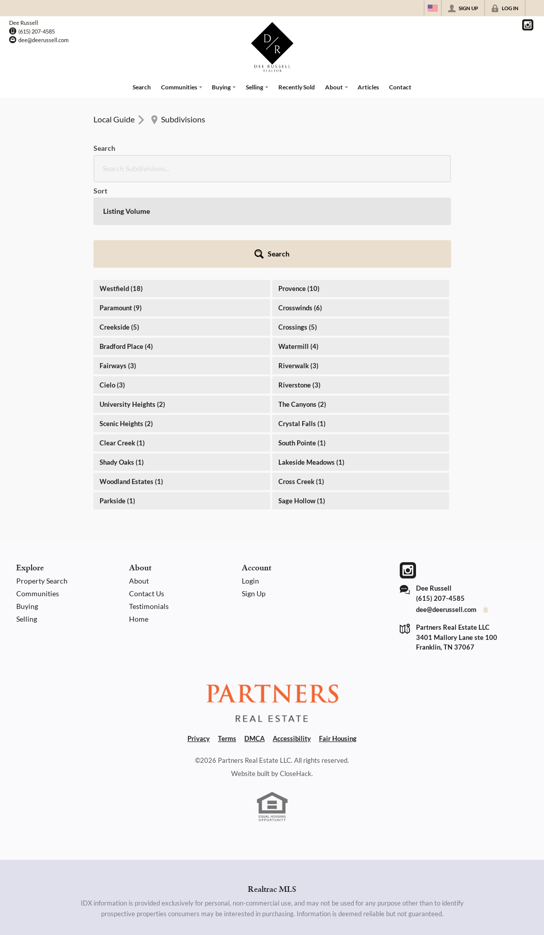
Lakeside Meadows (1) (311, 374)
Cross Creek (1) (301, 393)
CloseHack (295, 685)
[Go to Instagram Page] (527, 24)
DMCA (254, 650)
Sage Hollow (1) (301, 412)
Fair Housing (338, 650)
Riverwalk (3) (298, 277)
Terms (227, 650)
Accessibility (292, 650)
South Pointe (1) (302, 354)
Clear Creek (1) (122, 354)
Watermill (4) (298, 258)
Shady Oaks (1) (122, 374)
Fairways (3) (118, 277)
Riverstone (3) (299, 297)
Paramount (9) (121, 219)
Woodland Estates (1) (131, 393)
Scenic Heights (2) (126, 335)
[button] (423, 165)
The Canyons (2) (302, 316)
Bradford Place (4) (126, 258)
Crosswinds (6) (300, 219)
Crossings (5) (297, 239)
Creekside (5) (119, 239)
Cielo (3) (112, 297)
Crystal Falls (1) (302, 335)
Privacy (198, 650)
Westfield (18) (121, 200)
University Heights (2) (132, 316)
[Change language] (433, 8)
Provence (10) (298, 200)
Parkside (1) (117, 412)
